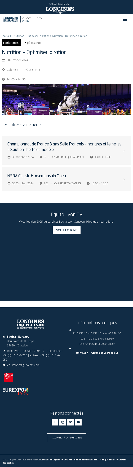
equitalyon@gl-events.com (23, 365)
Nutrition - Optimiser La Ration (32, 36)
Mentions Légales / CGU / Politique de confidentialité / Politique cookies (79, 459)
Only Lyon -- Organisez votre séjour (97, 352)
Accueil (7, 36)
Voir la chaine (66, 230)
